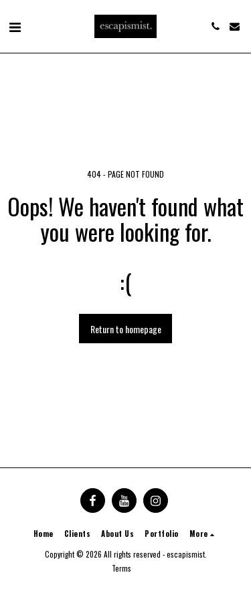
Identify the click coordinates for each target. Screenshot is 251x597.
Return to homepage (125, 329)
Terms (121, 568)
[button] (14, 26)
